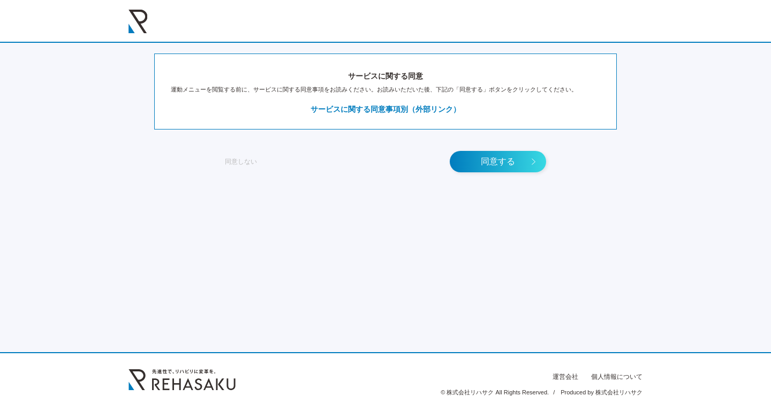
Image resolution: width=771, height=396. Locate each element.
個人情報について (616, 376)
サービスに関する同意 (385, 76)
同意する (498, 161)
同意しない (241, 161)
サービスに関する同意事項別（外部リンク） (385, 109)
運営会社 (565, 376)
